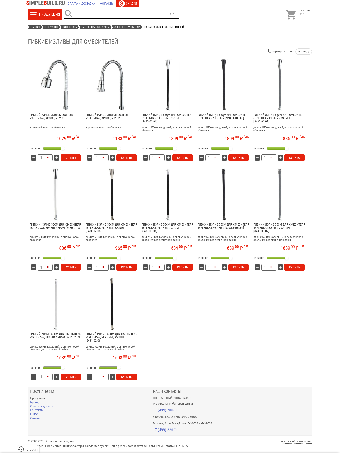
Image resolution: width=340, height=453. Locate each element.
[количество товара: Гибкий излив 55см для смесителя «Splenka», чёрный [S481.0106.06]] (208, 267)
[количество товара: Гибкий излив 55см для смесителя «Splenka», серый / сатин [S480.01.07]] (264, 157)
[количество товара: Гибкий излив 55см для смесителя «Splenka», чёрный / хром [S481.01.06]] (152, 267)
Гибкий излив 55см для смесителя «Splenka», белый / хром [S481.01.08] (56, 335)
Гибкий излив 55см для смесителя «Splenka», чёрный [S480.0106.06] (223, 116)
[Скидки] (127, 3)
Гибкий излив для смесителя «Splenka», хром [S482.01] (52, 116)
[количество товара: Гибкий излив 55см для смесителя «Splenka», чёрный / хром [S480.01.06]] (152, 157)
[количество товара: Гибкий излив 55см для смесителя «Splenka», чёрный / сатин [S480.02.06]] (97, 267)
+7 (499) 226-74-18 (168, 429)
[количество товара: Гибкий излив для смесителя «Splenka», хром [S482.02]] (97, 157)
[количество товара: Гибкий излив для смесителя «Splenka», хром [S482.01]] (41, 157)
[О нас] (34, 414)
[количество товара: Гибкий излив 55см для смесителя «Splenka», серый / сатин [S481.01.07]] (264, 267)
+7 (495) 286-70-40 (168, 410)
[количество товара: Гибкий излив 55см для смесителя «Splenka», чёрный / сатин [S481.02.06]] (97, 377)
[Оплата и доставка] (81, 3)
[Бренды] (35, 402)
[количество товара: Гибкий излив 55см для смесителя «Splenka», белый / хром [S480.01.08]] (41, 267)
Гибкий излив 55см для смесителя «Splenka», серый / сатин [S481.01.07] (279, 228)
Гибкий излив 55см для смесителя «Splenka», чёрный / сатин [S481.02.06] (111, 337)
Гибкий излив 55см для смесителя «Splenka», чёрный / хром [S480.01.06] (167, 118)
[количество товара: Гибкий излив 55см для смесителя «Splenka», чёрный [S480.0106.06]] (208, 157)
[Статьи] (35, 418)
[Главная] (46, 3)
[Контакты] (106, 3)
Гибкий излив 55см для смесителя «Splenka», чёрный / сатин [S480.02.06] (111, 228)
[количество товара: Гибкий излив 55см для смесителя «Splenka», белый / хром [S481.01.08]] (41, 377)
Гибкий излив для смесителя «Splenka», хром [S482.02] (108, 116)
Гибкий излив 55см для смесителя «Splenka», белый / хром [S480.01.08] (56, 226)
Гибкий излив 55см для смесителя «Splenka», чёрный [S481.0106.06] (223, 226)
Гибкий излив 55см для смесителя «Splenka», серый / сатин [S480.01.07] (279, 118)
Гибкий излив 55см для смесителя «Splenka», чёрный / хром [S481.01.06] (167, 228)
